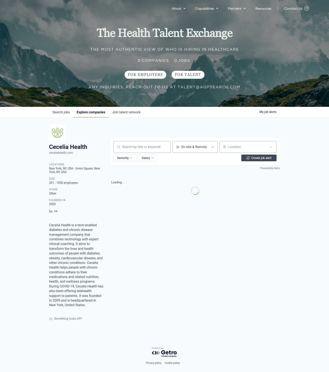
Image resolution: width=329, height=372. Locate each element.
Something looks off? (65, 318)
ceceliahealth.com (61, 152)
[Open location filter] (271, 147)
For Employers (145, 75)
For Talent (188, 75)
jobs (61, 112)
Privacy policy (153, 362)
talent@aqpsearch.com (209, 87)
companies (91, 112)
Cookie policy (172, 362)
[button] (179, 8)
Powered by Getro (270, 168)
